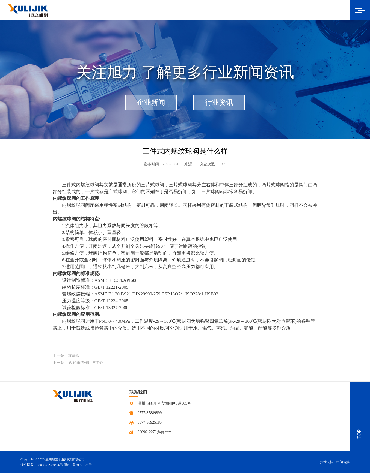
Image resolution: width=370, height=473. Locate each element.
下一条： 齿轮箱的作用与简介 (78, 363)
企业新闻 (151, 102)
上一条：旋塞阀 (66, 356)
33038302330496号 (50, 465)
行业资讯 (219, 102)
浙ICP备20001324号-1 (79, 465)
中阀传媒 (343, 462)
